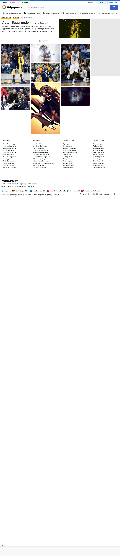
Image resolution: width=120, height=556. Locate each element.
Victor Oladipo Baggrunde (10, 144)
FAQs (16, 186)
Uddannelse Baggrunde (70, 150)
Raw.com (31, 186)
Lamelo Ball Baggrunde (40, 144)
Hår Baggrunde (67, 157)
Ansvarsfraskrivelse (105, 194)
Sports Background (8, 154)
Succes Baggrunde (38, 165)
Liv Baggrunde (67, 154)
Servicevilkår (94, 194)
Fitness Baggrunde (8, 163)
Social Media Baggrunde (70, 152)
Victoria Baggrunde (8, 150)
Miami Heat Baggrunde (40, 146)
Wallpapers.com (6, 17)
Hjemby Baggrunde (98, 152)
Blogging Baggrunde (99, 144)
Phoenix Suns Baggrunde (40, 152)
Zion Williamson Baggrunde (41, 154)
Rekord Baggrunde (68, 165)
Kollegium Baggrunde (69, 159)
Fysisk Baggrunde (98, 159)
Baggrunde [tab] (43, 41)
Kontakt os (10, 186)
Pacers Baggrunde (98, 157)
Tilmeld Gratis (112, 2)
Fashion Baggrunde (8, 165)
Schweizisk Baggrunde (9, 148)
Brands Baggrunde (98, 165)
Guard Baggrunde (98, 161)
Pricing (90, 2)
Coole (4, 3)
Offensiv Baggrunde (99, 167)
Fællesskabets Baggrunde (40, 150)
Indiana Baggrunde (98, 163)
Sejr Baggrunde (67, 144)
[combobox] (68, 7)
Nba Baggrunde (7, 159)
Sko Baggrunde (67, 146)
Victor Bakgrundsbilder (39, 191)
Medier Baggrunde (98, 150)
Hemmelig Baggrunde (9, 146)
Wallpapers (7, 191)
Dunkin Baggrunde (98, 148)
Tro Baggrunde (97, 146)
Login (101, 2)
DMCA (114, 194)
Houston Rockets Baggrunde (41, 157)
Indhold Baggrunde (98, 154)
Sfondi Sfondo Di (75, 191)
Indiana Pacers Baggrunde (41, 161)
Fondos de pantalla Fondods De (92, 191)
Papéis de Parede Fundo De (58, 191)
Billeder (25, 3)
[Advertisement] (105, 47)
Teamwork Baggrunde (39, 167)
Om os (3, 186)
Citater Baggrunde (8, 161)
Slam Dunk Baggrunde (9, 167)
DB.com (22, 186)
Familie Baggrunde (38, 148)
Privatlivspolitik (84, 194)
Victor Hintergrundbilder (21, 191)
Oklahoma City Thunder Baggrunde (43, 163)
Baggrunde (14, 3)
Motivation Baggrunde (69, 148)
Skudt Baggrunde (68, 161)
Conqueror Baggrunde (9, 152)
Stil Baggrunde (67, 163)
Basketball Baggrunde (9, 157)
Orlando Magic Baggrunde (41, 159)
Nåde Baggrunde (68, 167)
